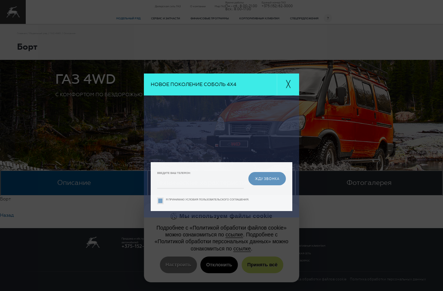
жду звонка (267, 179)
